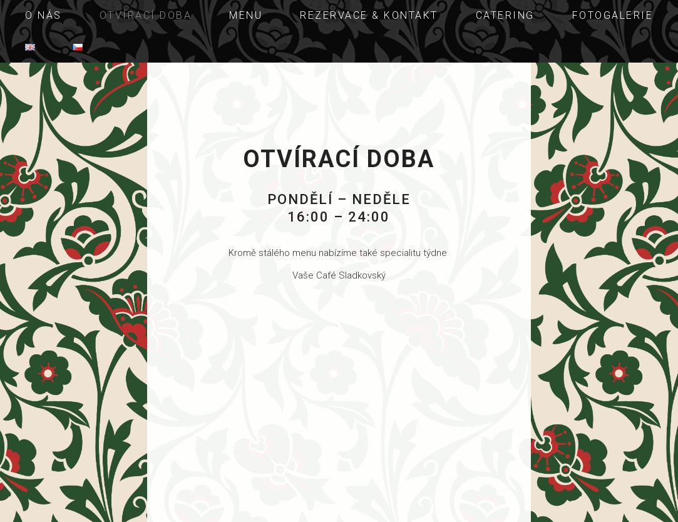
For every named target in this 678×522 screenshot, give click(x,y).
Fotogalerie (613, 15)
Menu (245, 15)
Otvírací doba (146, 15)
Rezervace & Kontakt (369, 15)
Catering (505, 15)
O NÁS (43, 15)
